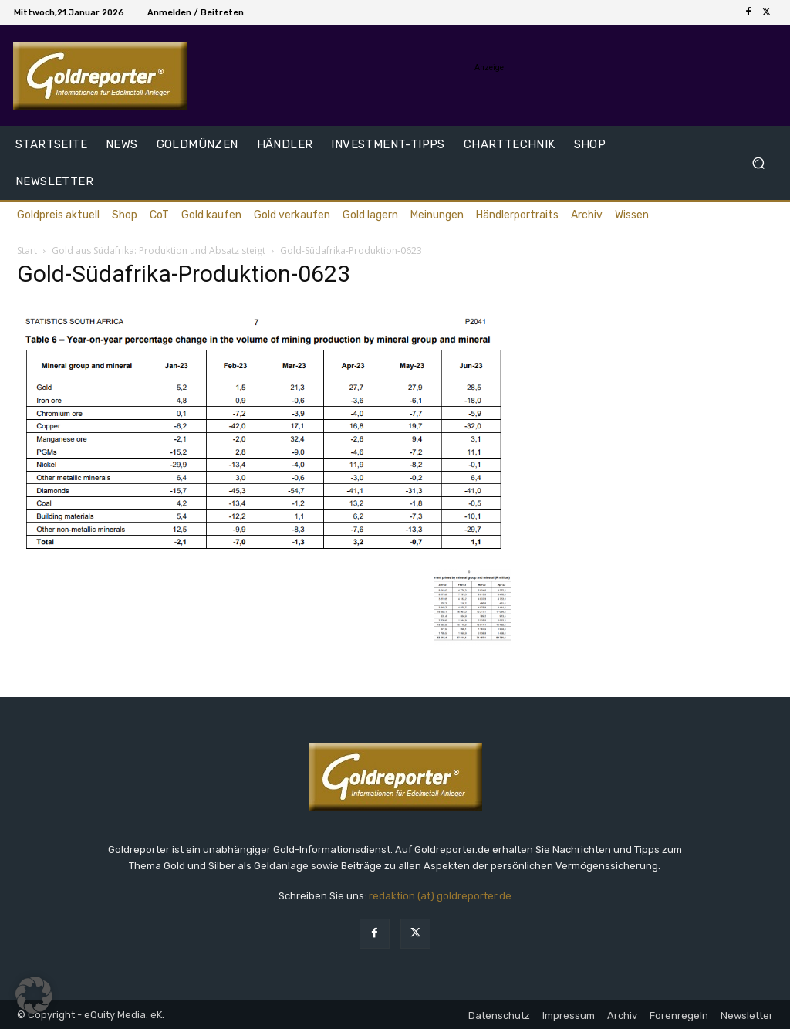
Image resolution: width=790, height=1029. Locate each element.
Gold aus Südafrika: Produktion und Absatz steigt (158, 250)
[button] (758, 163)
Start (27, 250)
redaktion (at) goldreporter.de (440, 896)
